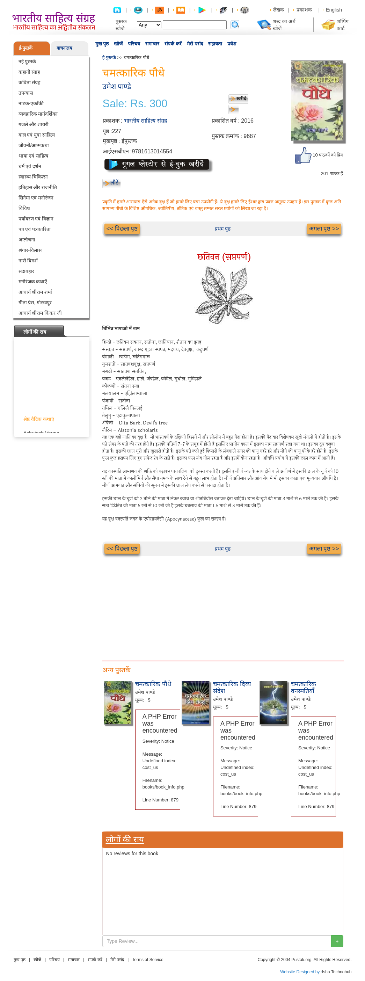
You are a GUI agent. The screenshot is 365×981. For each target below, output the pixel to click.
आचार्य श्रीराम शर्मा (35, 292)
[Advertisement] (222, 605)
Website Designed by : (301, 971)
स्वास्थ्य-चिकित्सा (33, 177)
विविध (24, 208)
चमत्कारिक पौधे (153, 684)
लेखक (278, 10)
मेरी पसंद (195, 43)
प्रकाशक (304, 10)
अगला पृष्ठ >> (324, 228)
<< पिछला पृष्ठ (122, 228)
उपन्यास (26, 93)
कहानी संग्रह (29, 72)
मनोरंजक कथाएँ (33, 281)
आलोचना (27, 239)
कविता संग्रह (30, 82)
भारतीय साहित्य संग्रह (145, 121)
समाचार (152, 43)
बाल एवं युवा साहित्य (37, 135)
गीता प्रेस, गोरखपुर (35, 302)
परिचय (134, 43)
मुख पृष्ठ (102, 43)
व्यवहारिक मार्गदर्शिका (38, 114)
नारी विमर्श (28, 260)
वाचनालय (64, 48)
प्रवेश (231, 43)
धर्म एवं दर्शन (30, 166)
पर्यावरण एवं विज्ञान (36, 218)
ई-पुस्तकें (25, 48)
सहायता (215, 43)
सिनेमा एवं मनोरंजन (36, 198)
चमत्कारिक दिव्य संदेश (232, 688)
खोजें (118, 43)
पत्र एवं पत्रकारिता (35, 229)
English (334, 10)
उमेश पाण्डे (116, 86)
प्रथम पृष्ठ (223, 229)
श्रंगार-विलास (30, 250)
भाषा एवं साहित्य (34, 156)
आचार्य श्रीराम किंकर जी (40, 313)
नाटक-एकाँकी (31, 103)
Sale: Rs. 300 (135, 104)
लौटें (114, 183)
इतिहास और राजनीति (38, 187)
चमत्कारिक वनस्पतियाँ (303, 688)
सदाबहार (26, 271)
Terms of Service (147, 959)
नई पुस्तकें (27, 61)
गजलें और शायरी (34, 124)
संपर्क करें (173, 43)
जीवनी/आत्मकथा (34, 145)
